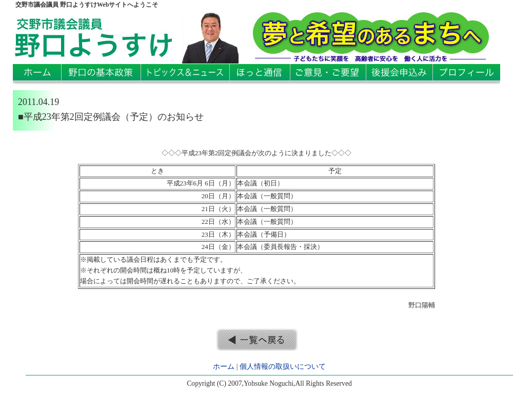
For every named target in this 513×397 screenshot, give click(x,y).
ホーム (223, 366)
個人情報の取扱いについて (283, 366)
